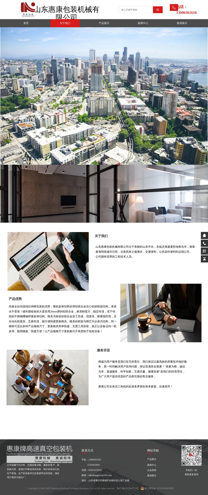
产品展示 (104, 23)
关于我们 (65, 23)
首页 (26, 23)
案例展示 (182, 23)
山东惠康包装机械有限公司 (66, 13)
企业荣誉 (151, 470)
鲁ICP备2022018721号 (128, 488)
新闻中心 (143, 23)
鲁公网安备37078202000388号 (157, 488)
